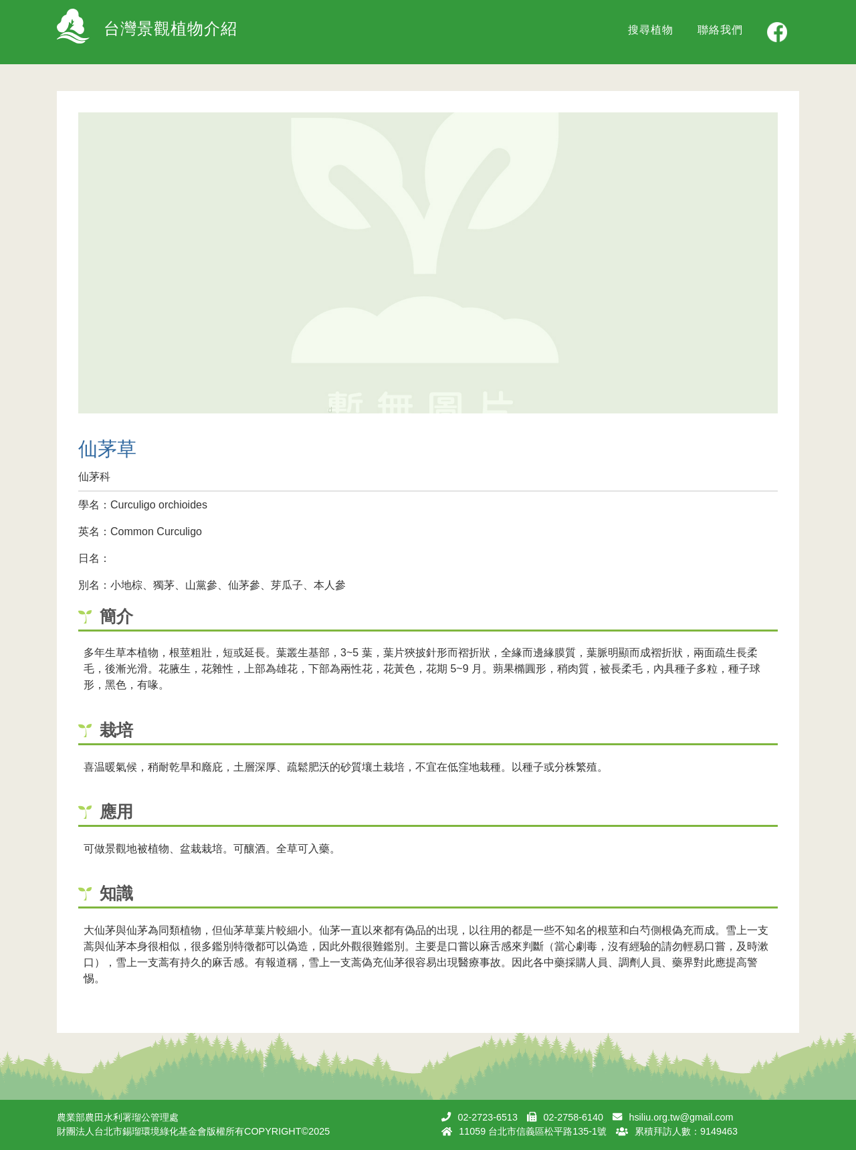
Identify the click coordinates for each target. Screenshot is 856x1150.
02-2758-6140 (573, 1117)
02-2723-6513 (487, 1117)
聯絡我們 (720, 29)
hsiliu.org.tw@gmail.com (681, 1117)
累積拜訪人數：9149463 (686, 1131)
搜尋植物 (650, 29)
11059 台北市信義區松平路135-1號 (533, 1131)
